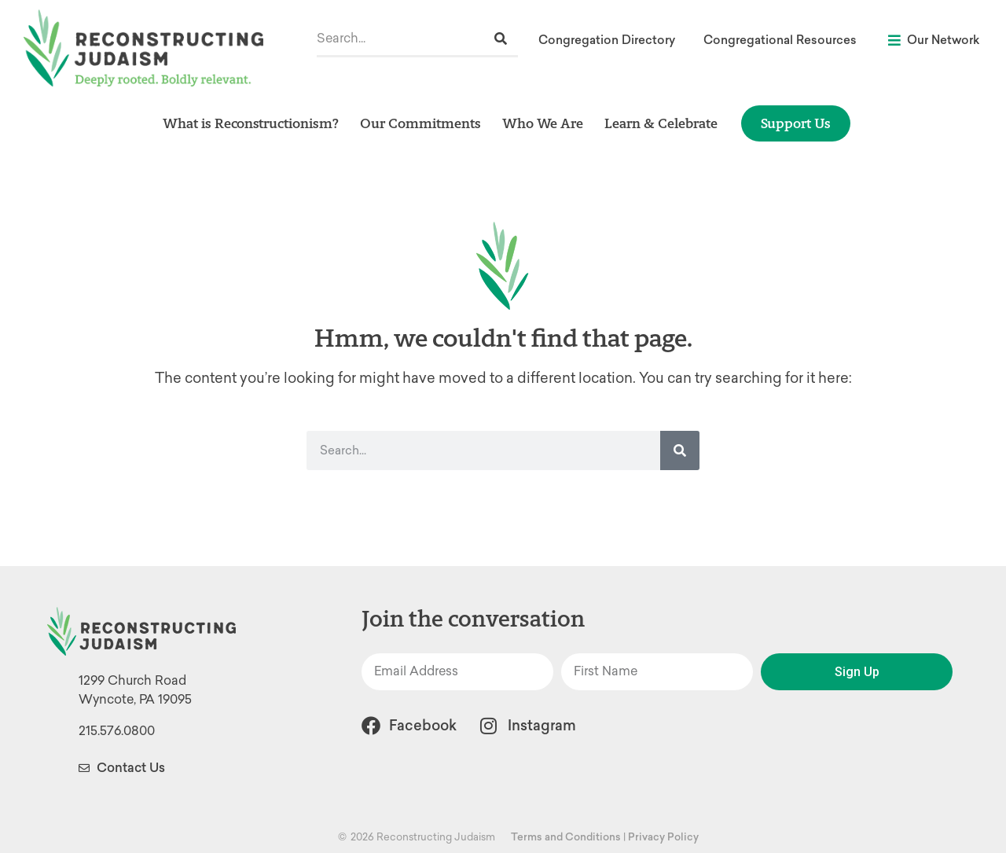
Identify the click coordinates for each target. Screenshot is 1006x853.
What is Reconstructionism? (251, 123)
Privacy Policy (663, 837)
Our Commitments (420, 123)
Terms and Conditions (566, 837)
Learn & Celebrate (661, 123)
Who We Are (542, 123)
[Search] (500, 39)
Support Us (796, 123)
